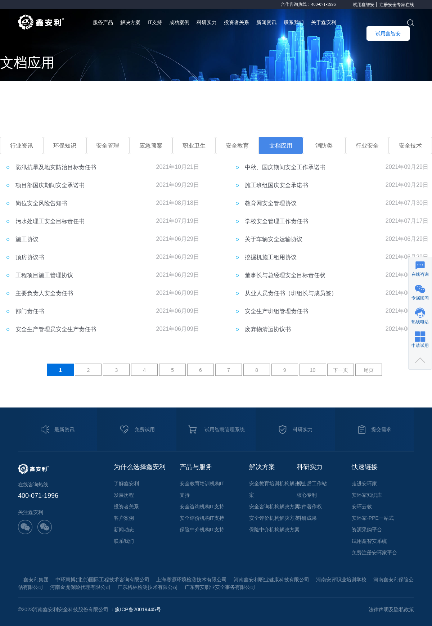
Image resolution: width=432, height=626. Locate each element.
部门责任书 (29, 311)
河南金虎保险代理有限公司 (80, 587)
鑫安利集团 (36, 579)
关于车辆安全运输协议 (273, 239)
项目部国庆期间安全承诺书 (50, 185)
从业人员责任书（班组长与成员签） (291, 293)
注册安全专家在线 (396, 4)
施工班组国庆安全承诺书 (276, 185)
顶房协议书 (29, 257)
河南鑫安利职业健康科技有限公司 (271, 579)
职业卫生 (194, 146)
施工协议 (27, 239)
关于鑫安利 (323, 22)
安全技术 (410, 146)
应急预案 (150, 146)
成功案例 (179, 22)
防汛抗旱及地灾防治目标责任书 (55, 167)
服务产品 (103, 22)
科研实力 (207, 22)
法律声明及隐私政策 (391, 609)
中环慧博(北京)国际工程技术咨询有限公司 (102, 579)
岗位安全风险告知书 (41, 203)
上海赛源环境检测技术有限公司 (191, 579)
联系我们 (294, 22)
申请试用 (420, 345)
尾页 (369, 370)
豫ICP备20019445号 (138, 609)
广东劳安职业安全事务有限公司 (220, 587)
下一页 (340, 370)
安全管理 (107, 146)
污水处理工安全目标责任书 (50, 221)
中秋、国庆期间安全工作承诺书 (285, 167)
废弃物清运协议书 (268, 329)
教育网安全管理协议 (271, 203)
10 (313, 370)
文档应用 (280, 146)
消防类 (324, 146)
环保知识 (64, 146)
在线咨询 (420, 274)
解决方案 (130, 22)
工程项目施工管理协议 (44, 275)
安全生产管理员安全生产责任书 (55, 329)
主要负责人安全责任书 (44, 293)
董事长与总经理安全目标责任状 (285, 275)
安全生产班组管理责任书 (276, 311)
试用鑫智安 (363, 4)
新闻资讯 (266, 22)
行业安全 (367, 146)
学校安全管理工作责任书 (276, 221)
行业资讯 (21, 146)
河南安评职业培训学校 (341, 579)
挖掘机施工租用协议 (271, 257)
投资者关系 (236, 22)
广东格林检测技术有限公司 (147, 587)
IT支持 (155, 22)
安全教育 (237, 146)
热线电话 (420, 321)
